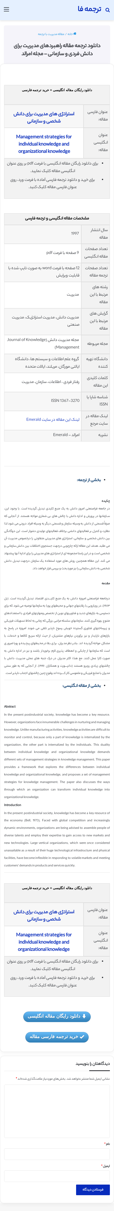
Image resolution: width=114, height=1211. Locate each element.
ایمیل (105, 1166)
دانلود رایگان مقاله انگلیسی (57, 1017)
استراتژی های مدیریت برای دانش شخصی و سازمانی (43, 118)
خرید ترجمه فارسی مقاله (57, 1037)
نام (107, 1144)
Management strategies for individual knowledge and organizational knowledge (44, 145)
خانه (72, 34)
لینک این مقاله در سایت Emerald (52, 420)
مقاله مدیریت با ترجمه (51, 34)
